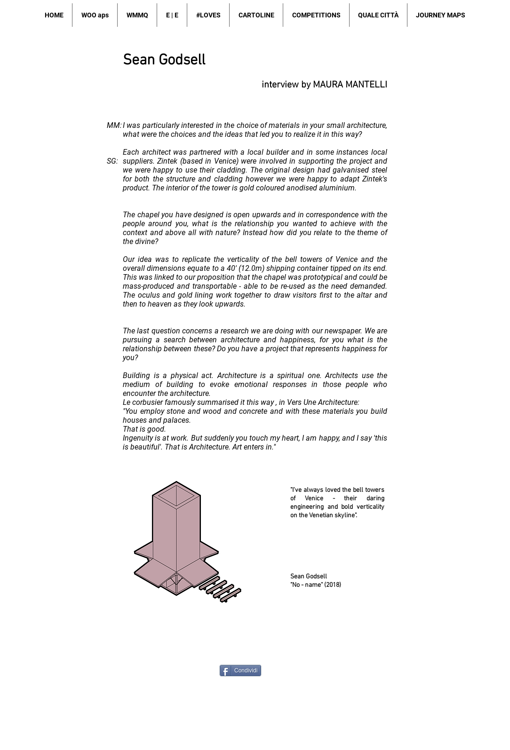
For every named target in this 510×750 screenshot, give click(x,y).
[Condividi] (240, 670)
